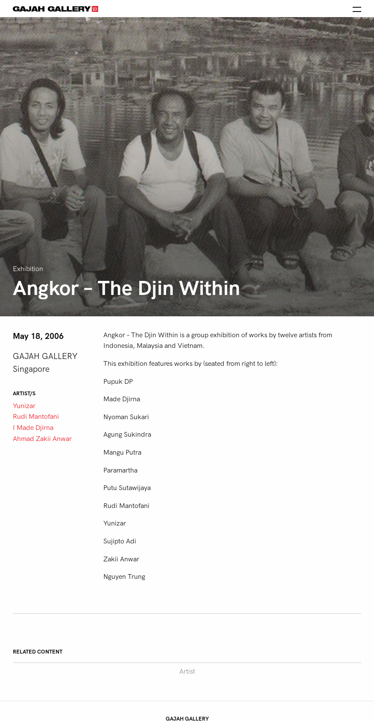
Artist (187, 671)
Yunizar (24, 406)
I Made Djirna (33, 428)
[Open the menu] (357, 8)
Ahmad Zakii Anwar (42, 439)
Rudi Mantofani (36, 416)
